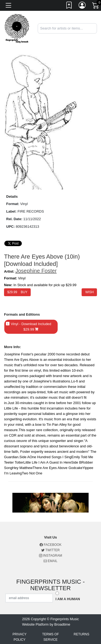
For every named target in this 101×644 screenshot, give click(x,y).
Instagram (50, 555)
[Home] (17, 28)
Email (50, 561)
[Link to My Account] (82, 6)
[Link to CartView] (96, 5)
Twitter (50, 550)
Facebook (50, 545)
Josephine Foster (36, 271)
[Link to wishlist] (69, 6)
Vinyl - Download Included (31, 326)
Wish (89, 292)
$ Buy (17, 292)
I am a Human (67, 599)
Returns (81, 634)
